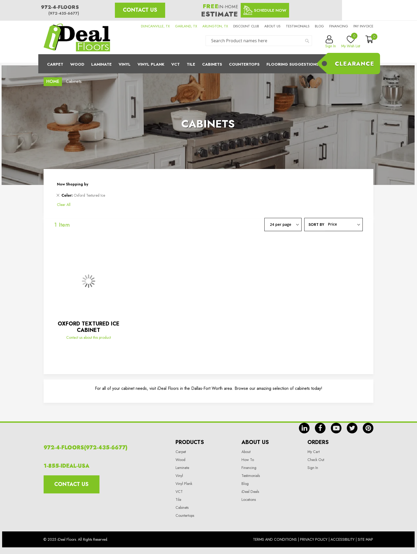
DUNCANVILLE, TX (155, 26)
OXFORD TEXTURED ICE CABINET (88, 327)
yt (336, 428)
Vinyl (125, 64)
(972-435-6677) (63, 13)
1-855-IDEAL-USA (66, 466)
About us (272, 26)
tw (352, 428)
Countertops (185, 515)
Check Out (315, 459)
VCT (179, 491)
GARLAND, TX (186, 26)
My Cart (313, 451)
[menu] (208, 63)
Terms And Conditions (275, 539)
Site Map (365, 539)
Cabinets (212, 64)
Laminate (101, 64)
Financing (338, 26)
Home (52, 81)
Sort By (316, 224)
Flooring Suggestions (292, 64)
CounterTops (244, 64)
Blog (319, 26)
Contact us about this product (88, 337)
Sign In (312, 467)
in (304, 428)
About (246, 451)
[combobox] (259, 40)
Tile (191, 64)
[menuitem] (208, 63)
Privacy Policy (313, 539)
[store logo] (77, 37)
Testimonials (298, 26)
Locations (248, 499)
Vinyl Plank (150, 64)
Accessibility (343, 539)
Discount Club (246, 26)
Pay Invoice (363, 26)
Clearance (354, 63)
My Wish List (350, 42)
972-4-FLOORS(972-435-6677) (85, 447)
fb (320, 428)
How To (247, 459)
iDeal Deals (250, 491)
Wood (77, 64)
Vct (175, 64)
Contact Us (140, 10)
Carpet (55, 64)
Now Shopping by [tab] (72, 184)
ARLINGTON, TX (215, 26)
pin (368, 428)
